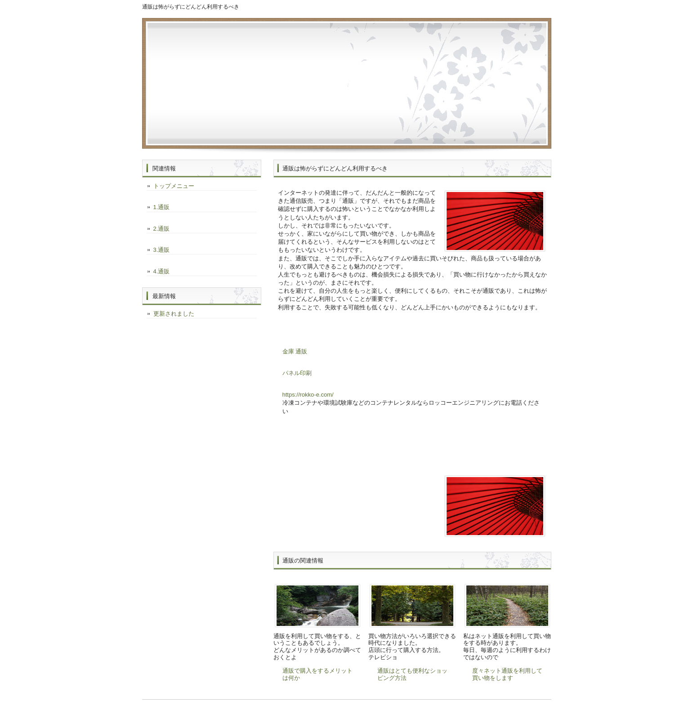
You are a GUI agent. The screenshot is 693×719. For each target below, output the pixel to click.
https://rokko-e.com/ (308, 394)
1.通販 (161, 207)
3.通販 (161, 249)
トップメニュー (173, 186)
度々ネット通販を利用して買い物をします (507, 674)
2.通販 (161, 228)
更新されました (173, 313)
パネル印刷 (297, 373)
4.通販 (161, 271)
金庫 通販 (295, 351)
